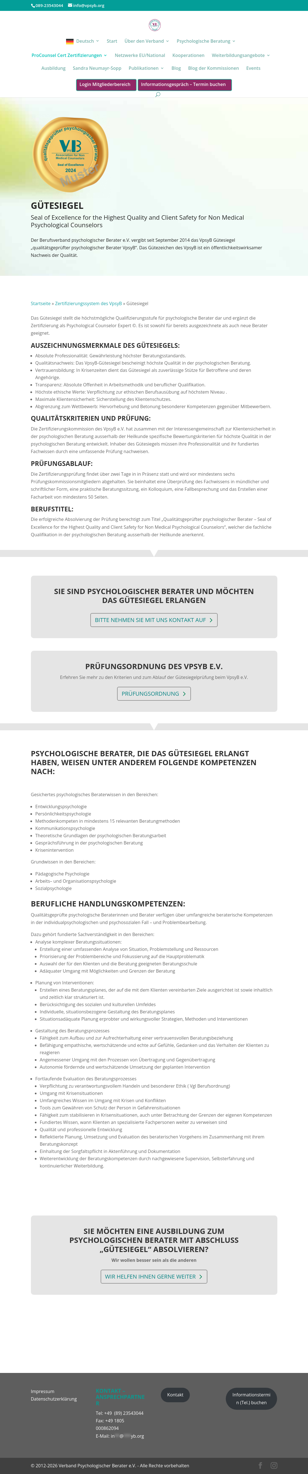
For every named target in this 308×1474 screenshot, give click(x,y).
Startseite (41, 303)
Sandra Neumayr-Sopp (97, 68)
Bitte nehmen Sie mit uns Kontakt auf (152, 614)
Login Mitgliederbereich (104, 84)
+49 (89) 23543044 (124, 1413)
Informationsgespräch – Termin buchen (183, 84)
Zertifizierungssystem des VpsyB (88, 303)
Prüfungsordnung (152, 688)
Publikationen (144, 68)
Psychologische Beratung (203, 41)
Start (112, 41)
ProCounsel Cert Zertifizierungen (66, 55)
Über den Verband (144, 41)
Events (253, 68)
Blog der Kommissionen (213, 68)
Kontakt (175, 1395)
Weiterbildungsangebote (238, 55)
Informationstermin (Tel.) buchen (251, 1398)
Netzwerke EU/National (140, 55)
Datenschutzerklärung (54, 1399)
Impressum (42, 1391)
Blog (176, 68)
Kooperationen (189, 55)
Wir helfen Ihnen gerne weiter (152, 1267)
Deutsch (85, 41)
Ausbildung (54, 68)
